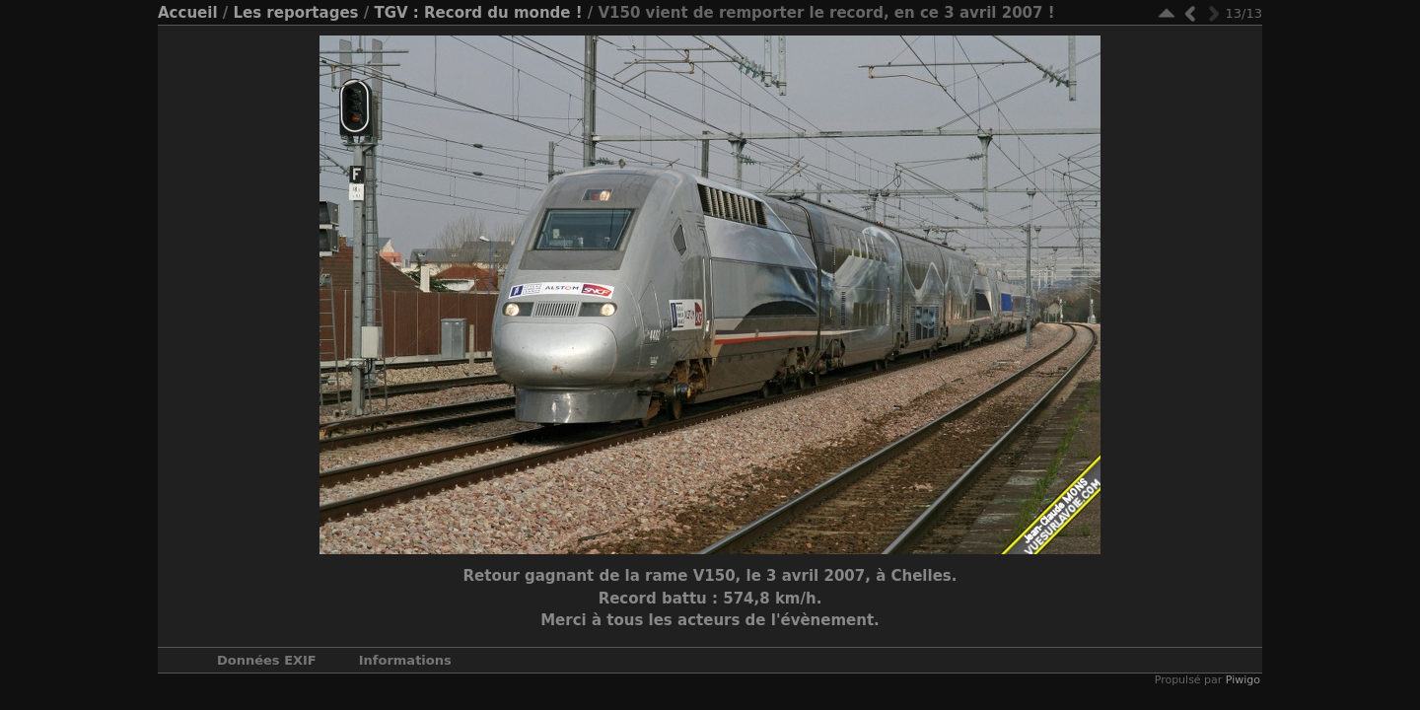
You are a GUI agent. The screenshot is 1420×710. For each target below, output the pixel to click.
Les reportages (295, 13)
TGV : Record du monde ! (478, 13)
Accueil (188, 13)
